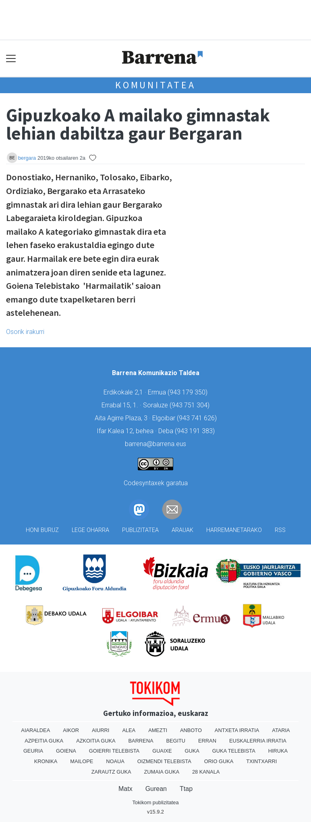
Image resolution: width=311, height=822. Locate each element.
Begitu (175, 741)
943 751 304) (190, 405)
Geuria (33, 751)
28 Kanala (206, 772)
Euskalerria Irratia (257, 741)
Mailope (81, 761)
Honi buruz (42, 530)
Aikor (71, 730)
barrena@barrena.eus (155, 444)
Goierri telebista (114, 751)
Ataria (281, 730)
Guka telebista (233, 751)
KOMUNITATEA (155, 85)
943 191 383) (196, 431)
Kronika (46, 761)
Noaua (115, 761)
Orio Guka (219, 761)
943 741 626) (198, 418)
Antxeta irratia (237, 730)
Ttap (186, 788)
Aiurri (100, 730)
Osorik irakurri (25, 332)
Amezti (157, 730)
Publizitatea (140, 530)
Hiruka (278, 751)
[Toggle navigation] (11, 58)
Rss (280, 530)
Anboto (191, 730)
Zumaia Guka (161, 772)
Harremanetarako (234, 530)
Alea (128, 730)
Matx (125, 788)
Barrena (141, 741)
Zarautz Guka (111, 772)
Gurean (156, 788)
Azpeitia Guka (44, 741)
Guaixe (162, 751)
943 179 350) (188, 392)
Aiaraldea (35, 730)
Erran (207, 741)
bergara (27, 158)
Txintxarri (261, 761)
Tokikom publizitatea (155, 802)
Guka (192, 751)
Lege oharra (90, 530)
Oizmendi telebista (164, 761)
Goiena (66, 751)
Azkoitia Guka (95, 741)
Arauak (182, 530)
